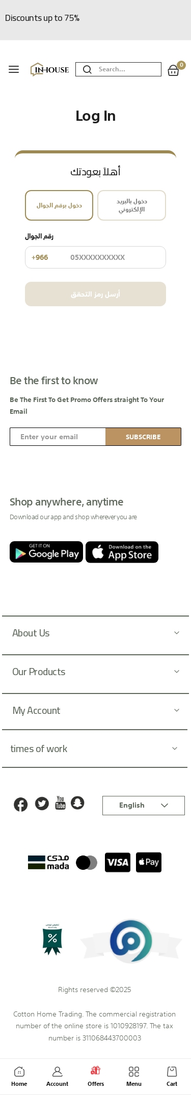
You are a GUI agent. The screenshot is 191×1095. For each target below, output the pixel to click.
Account (57, 1078)
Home (19, 1078)
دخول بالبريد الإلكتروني (132, 205)
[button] (143, 805)
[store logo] (51, 69)
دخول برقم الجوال (59, 205)
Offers (96, 1077)
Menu (134, 1078)
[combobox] (130, 69)
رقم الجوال (95, 250)
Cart (172, 1078)
